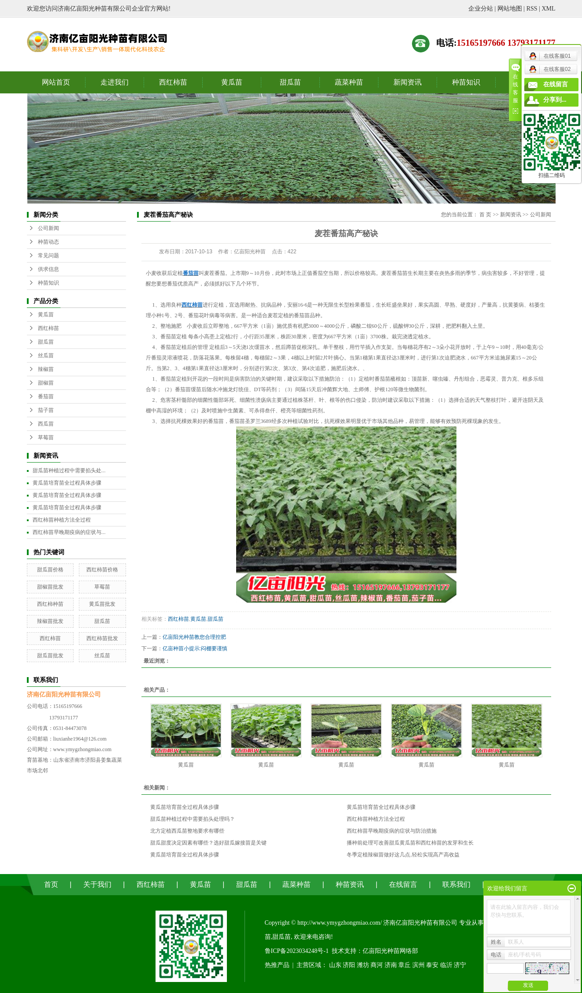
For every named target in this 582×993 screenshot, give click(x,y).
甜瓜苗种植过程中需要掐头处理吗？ (192, 819)
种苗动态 (48, 242)
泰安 (432, 965)
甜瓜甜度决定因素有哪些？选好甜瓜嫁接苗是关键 (208, 843)
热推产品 (277, 965)
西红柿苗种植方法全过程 (62, 520)
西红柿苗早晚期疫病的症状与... (69, 532)
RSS (532, 8)
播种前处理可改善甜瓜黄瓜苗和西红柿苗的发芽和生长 (410, 843)
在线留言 (403, 884)
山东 (335, 965)
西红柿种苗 (50, 604)
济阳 (349, 965)
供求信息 (48, 269)
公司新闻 (48, 228)
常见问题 (48, 255)
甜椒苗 (46, 383)
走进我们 (114, 82)
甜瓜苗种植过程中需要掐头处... (69, 470)
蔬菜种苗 (349, 82)
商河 (377, 965)
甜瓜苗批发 (50, 655)
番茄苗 (46, 396)
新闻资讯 (407, 82)
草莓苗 (46, 437)
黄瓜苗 (231, 82)
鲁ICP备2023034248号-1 (297, 951)
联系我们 (456, 884)
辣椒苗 (46, 369)
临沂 (446, 965)
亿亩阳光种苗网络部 (390, 951)
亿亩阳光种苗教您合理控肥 (194, 637)
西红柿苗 (173, 82)
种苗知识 (466, 82)
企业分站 (480, 8)
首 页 (485, 214)
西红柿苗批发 (102, 638)
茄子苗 (46, 410)
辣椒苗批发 (50, 621)
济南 (391, 965)
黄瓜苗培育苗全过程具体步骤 (67, 483)
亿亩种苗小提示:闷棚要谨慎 (195, 648)
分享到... (555, 99)
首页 (51, 884)
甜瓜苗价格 (50, 570)
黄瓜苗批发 (102, 604)
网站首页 (56, 82)
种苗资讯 (350, 884)
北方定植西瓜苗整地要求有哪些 (187, 831)
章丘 (404, 965)
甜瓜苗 (290, 82)
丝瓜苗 (46, 355)
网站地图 (509, 8)
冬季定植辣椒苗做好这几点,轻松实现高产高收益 (403, 855)
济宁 (460, 965)
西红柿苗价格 (102, 570)
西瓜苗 (46, 424)
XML (548, 8)
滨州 (418, 965)
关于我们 (97, 884)
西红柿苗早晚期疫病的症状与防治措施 (392, 831)
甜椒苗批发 (50, 587)
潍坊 (363, 965)
